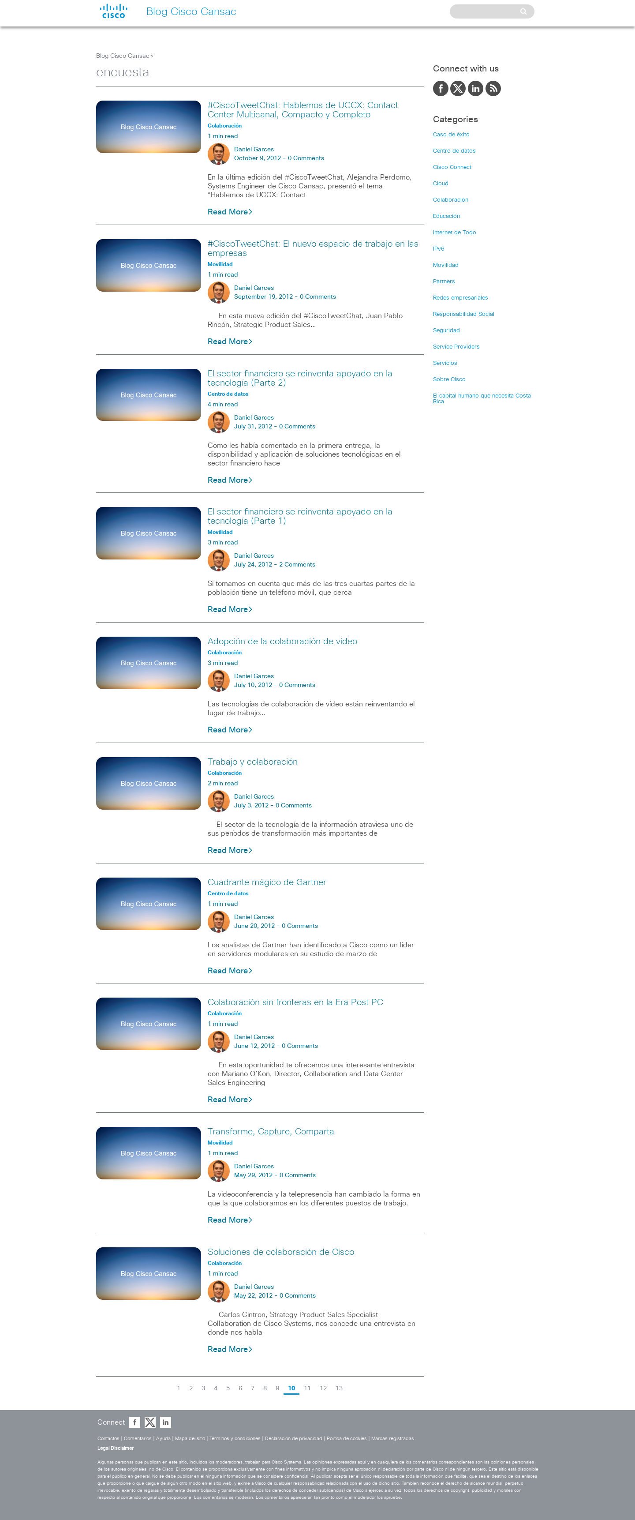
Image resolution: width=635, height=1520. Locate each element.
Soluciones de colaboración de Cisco (281, 1252)
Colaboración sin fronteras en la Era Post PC (295, 1002)
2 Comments (297, 565)
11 (307, 1388)
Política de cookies (347, 1438)
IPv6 (438, 249)
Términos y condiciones (235, 1438)
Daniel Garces (254, 149)
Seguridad (446, 331)
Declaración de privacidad (293, 1438)
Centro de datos (454, 151)
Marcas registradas (392, 1438)
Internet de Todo (454, 233)
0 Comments (306, 158)
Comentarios (138, 1438)
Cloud (440, 184)
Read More (230, 212)
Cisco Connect (452, 167)
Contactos (108, 1438)
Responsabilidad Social (463, 314)
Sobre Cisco (449, 380)
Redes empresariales (460, 298)
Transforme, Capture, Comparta (271, 1131)
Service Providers (456, 347)
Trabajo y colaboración (253, 762)
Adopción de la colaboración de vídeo (282, 641)
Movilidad (446, 265)
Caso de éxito (451, 135)
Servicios (445, 363)
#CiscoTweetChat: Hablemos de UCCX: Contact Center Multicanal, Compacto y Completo (303, 110)
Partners (444, 282)
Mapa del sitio (190, 1438)
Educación (446, 216)
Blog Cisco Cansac (122, 56)
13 (339, 1388)
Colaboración (450, 200)
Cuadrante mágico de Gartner (267, 882)
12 (323, 1388)
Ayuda (163, 1438)
